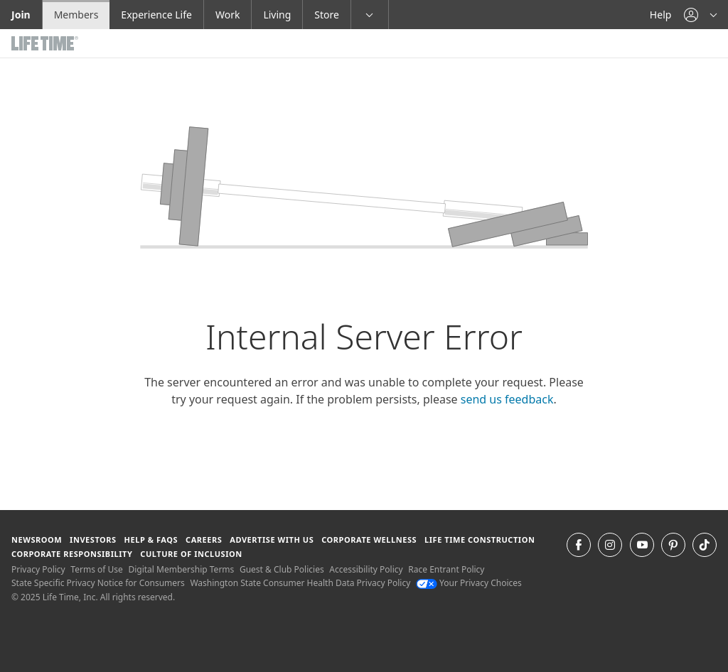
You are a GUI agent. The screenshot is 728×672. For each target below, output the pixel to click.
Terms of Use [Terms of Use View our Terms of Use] (96, 569)
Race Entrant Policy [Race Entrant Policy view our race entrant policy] (446, 569)
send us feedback (507, 399)
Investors (93, 539)
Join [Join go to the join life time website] (21, 14)
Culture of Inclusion (191, 553)
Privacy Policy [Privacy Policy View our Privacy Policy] (38, 569)
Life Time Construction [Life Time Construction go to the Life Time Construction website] (479, 539)
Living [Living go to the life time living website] (277, 14)
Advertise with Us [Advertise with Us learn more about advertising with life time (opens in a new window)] (272, 539)
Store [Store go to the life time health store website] (326, 14)
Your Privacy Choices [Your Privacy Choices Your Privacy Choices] (469, 583)
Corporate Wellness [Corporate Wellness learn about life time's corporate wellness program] (369, 539)
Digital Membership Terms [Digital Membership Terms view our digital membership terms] (181, 569)
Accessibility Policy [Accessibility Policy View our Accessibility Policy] (365, 569)
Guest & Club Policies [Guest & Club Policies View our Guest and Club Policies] (282, 569)
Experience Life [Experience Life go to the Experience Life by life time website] (156, 14)
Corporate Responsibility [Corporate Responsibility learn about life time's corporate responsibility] (71, 553)
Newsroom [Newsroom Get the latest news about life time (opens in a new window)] (36, 539)
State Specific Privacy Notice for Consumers (98, 583)
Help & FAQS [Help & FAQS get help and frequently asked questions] (151, 539)
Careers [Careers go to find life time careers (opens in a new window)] (204, 539)
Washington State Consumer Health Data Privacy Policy (300, 583)
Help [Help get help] (661, 14)
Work (227, 14)
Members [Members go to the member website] (76, 14)
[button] (700, 14)
